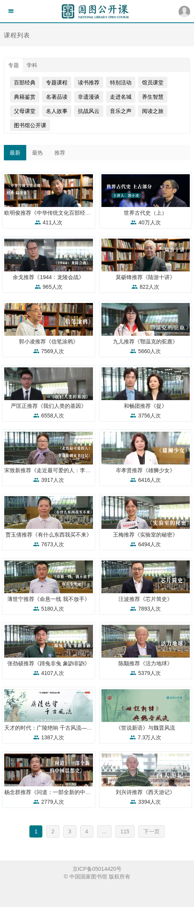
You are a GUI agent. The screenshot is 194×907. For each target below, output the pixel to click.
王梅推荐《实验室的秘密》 (145, 535)
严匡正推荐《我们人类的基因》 (48, 406)
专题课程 (56, 82)
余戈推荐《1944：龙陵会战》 (48, 277)
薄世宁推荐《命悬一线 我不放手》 (48, 599)
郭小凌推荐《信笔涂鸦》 (48, 341)
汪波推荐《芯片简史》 (145, 599)
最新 (15, 153)
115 (124, 831)
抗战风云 (89, 111)
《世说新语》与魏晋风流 (145, 728)
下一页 (151, 831)
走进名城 (121, 97)
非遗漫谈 (89, 97)
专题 (13, 65)
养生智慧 (153, 97)
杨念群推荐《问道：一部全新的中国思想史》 (58, 792)
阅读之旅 (153, 111)
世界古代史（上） (145, 213)
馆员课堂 (153, 82)
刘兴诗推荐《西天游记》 (145, 792)
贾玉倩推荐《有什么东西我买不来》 (48, 535)
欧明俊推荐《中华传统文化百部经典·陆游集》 (59, 213)
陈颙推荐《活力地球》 (145, 663)
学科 (32, 65)
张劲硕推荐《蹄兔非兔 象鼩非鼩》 (48, 663)
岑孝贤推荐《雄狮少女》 (145, 470)
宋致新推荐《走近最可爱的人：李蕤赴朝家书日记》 (66, 470)
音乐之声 (121, 111)
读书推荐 (89, 82)
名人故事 (56, 111)
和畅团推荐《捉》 (145, 406)
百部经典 (24, 82)
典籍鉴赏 (24, 97)
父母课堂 (24, 111)
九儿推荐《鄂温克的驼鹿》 (145, 341)
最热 (37, 153)
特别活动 (121, 82)
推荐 (59, 153)
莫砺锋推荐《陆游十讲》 (145, 277)
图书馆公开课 (30, 125)
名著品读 (56, 97)
